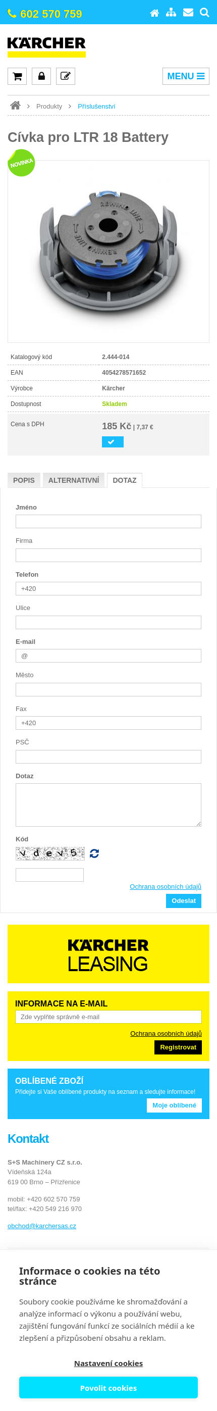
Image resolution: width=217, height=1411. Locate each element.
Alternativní (73, 480)
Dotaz (124, 480)
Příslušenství (96, 106)
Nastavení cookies (108, 1363)
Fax (21, 709)
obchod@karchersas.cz (42, 1226)
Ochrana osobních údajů (165, 886)
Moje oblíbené (174, 1105)
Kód (22, 839)
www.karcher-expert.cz (15, 105)
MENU (186, 76)
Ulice (23, 608)
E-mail (25, 641)
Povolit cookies (108, 1388)
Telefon (27, 574)
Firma (24, 540)
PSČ (22, 742)
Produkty (49, 106)
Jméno (26, 507)
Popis (24, 480)
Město (24, 675)
